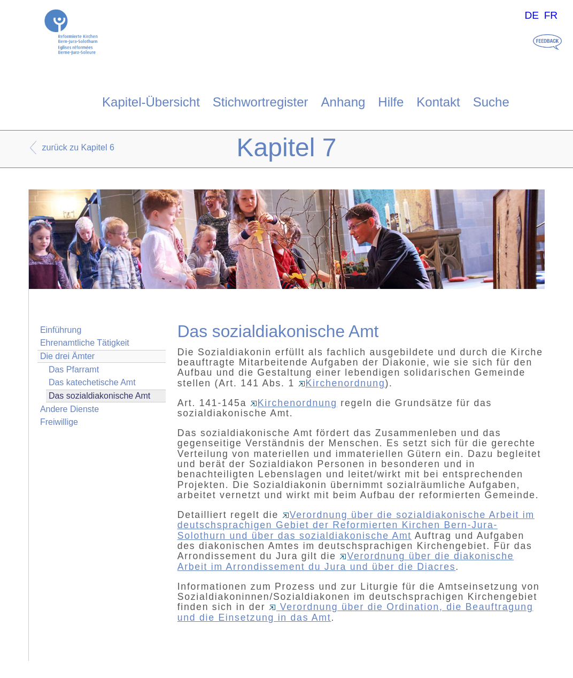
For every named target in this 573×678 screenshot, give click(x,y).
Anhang (343, 102)
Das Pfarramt (74, 369)
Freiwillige (59, 421)
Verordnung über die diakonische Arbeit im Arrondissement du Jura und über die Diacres (345, 561)
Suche (491, 102)
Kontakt (438, 102)
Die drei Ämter (67, 356)
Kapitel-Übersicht (151, 102)
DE (531, 15)
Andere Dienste (69, 409)
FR (551, 15)
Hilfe (391, 102)
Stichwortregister (260, 102)
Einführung (60, 329)
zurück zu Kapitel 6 (78, 147)
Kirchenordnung (341, 383)
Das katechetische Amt (92, 382)
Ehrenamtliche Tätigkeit (84, 342)
